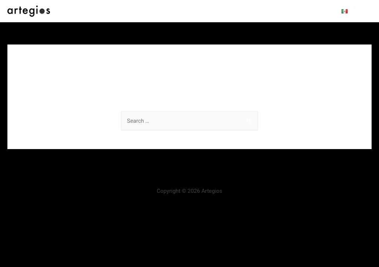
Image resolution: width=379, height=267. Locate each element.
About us (165, 11)
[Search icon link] (362, 11)
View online (279, 11)
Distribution (239, 11)
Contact (313, 11)
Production (200, 11)
